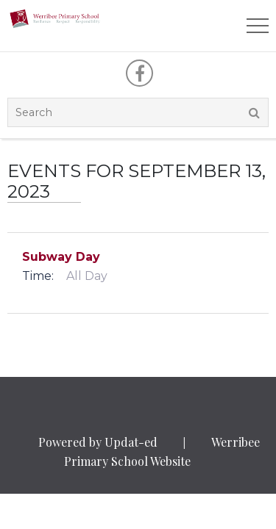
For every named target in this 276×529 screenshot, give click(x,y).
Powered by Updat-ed (98, 442)
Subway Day (61, 257)
